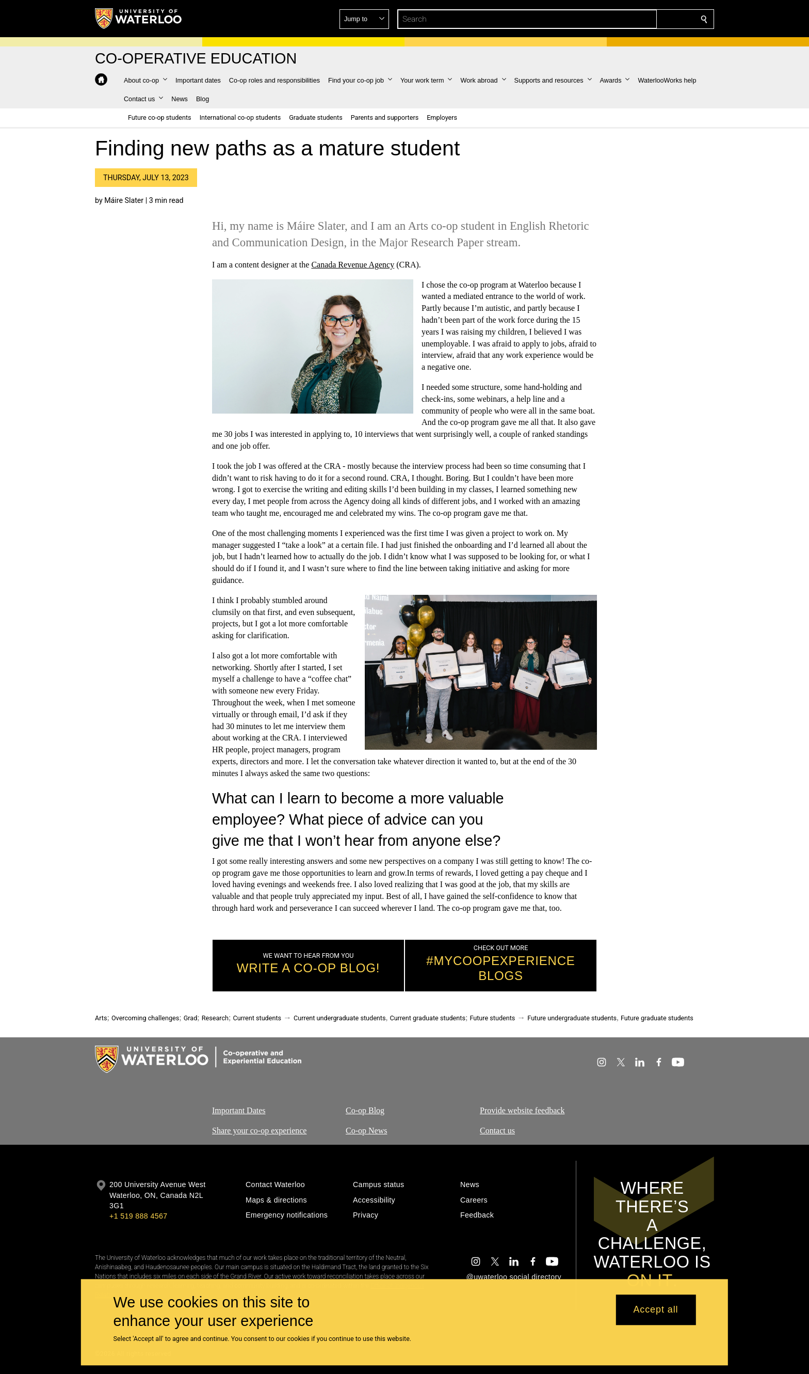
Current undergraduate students (339, 1018)
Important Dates (239, 1110)
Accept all (655, 1310)
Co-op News (366, 1130)
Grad (191, 1018)
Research (215, 1018)
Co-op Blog (365, 1110)
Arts (101, 1018)
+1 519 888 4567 (138, 1216)
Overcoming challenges (145, 1018)
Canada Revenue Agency (352, 264)
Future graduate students (657, 1018)
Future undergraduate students (572, 1018)
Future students (492, 1018)
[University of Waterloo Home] (139, 18)
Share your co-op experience (259, 1130)
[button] (629, 19)
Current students (257, 1018)
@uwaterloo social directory (513, 1277)
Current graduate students (427, 1018)
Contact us (497, 1130)
